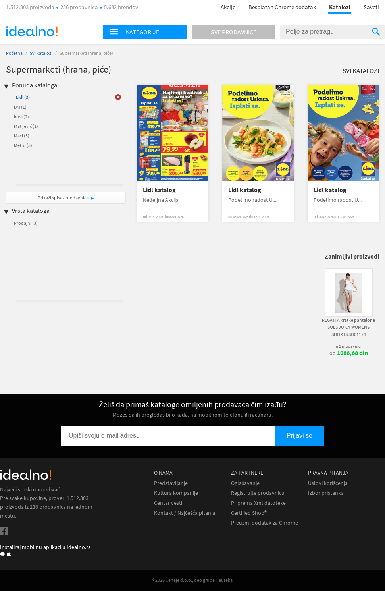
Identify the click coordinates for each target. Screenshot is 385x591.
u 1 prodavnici (349, 346)
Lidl (23, 97)
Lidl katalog (159, 190)
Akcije (228, 7)
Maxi (21, 136)
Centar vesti (168, 503)
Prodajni (26, 223)
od (348, 353)
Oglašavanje (245, 483)
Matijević (26, 126)
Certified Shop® (249, 513)
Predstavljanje (171, 483)
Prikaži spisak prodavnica (63, 198)
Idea (21, 117)
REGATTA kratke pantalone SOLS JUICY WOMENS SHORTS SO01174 (348, 327)
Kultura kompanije (176, 493)
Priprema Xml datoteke (258, 503)
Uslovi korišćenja (328, 483)
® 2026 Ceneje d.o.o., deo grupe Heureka (192, 580)
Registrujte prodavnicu (258, 493)
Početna (14, 53)
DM (20, 107)
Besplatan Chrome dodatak (282, 7)
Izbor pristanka (326, 493)
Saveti (371, 7)
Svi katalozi (41, 53)
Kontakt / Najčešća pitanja (184, 513)
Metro (23, 145)
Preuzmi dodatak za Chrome (264, 523)
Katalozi (339, 7)
